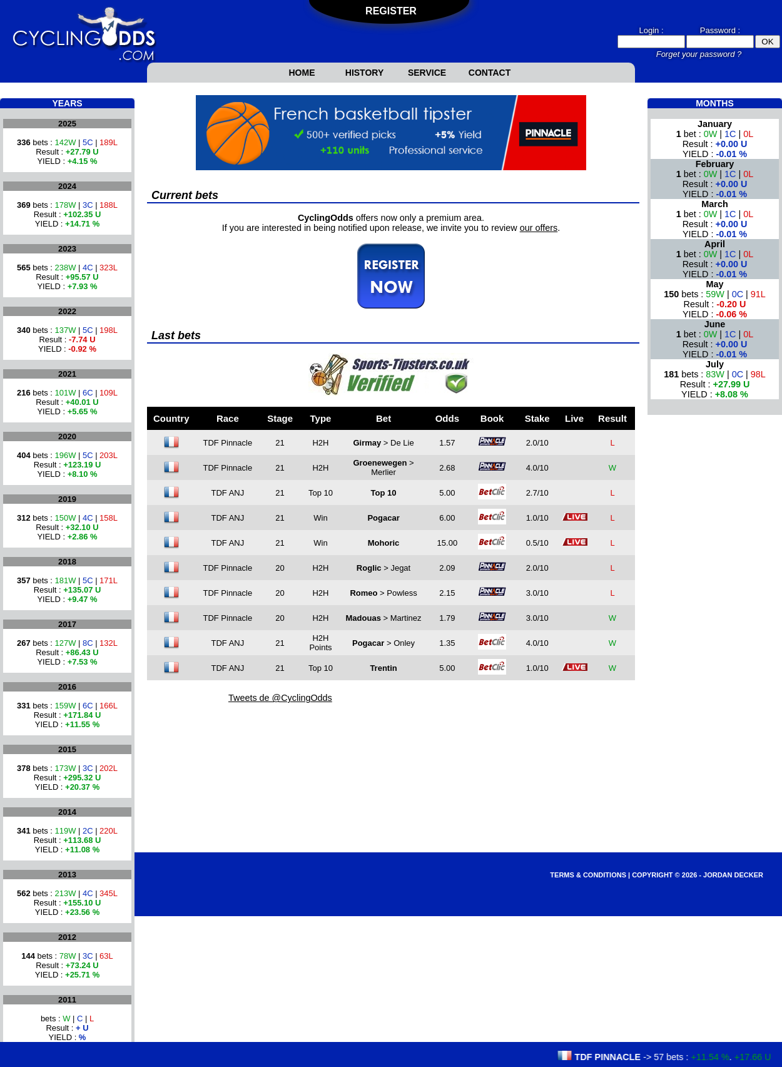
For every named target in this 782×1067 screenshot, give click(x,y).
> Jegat (383, 568)
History (364, 73)
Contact (489, 73)
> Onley (383, 643)
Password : (720, 30)
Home (302, 73)
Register (391, 11)
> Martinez (384, 618)
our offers (539, 228)
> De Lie (383, 442)
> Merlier (383, 467)
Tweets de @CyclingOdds (280, 698)
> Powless (383, 593)
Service (427, 73)
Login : (651, 30)
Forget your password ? (699, 54)
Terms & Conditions (588, 875)
